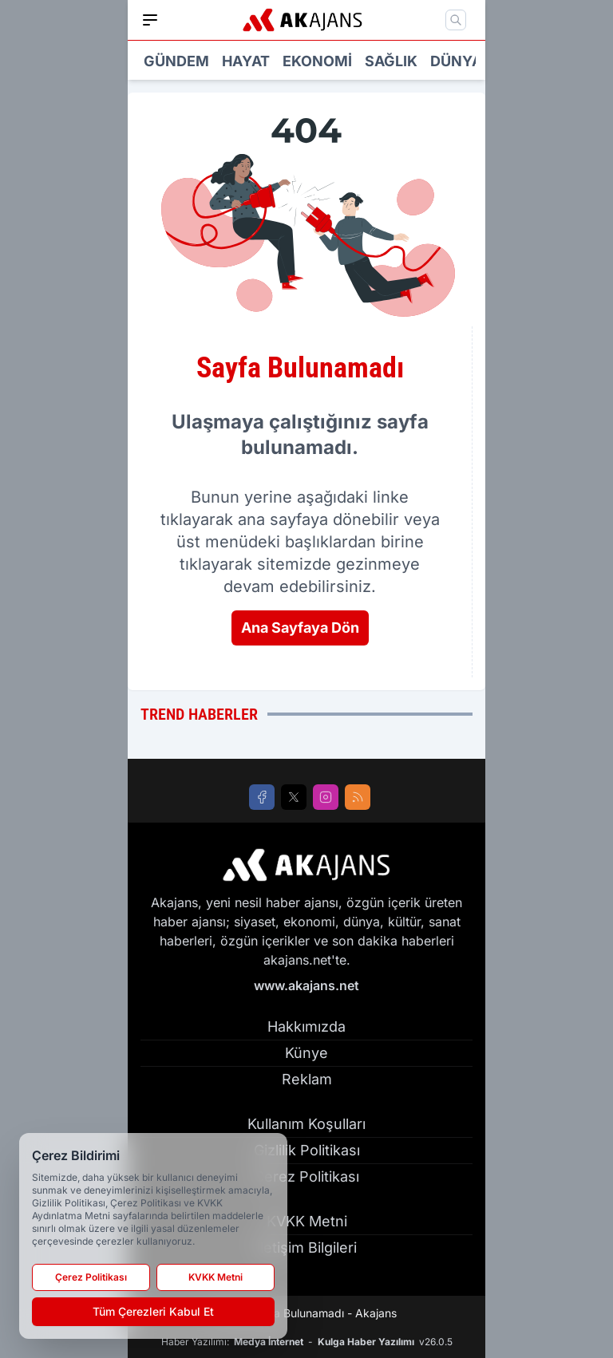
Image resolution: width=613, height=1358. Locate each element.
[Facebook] (262, 797)
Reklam (307, 1079)
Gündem (176, 61)
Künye (306, 1052)
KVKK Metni (307, 1221)
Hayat (246, 61)
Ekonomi (317, 61)
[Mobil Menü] (150, 20)
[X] (293, 797)
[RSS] (357, 797)
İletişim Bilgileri (306, 1247)
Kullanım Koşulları (306, 1123)
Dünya (456, 61)
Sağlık (391, 61)
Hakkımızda (306, 1026)
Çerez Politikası (306, 1176)
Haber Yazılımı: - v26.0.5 (307, 1342)
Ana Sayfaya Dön (300, 627)
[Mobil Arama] (455, 20)
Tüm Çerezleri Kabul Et (153, 1311)
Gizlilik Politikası (307, 1150)
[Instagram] (325, 797)
